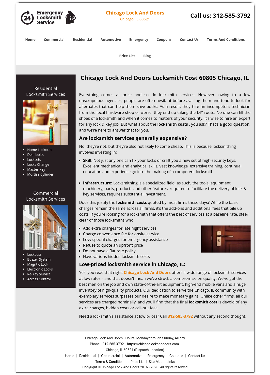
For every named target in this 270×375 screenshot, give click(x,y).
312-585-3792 (232, 15)
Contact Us (189, 39)
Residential (82, 39)
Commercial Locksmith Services (45, 196)
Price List (127, 55)
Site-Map (155, 362)
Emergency (138, 39)
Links (171, 362)
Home (30, 39)
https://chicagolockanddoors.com (153, 344)
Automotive (111, 39)
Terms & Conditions (110, 362)
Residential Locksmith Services (45, 91)
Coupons (164, 39)
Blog (147, 55)
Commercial (54, 39)
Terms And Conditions (226, 39)
